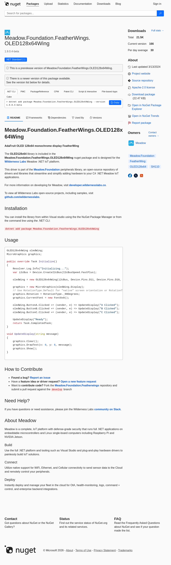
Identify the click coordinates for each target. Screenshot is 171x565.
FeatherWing (138, 161)
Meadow (141, 143)
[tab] (33, 4)
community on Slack (107, 409)
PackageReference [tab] (40, 91)
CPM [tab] (56, 91)
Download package (143, 94)
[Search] (160, 13)
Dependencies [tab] (57, 117)
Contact (11, 519)
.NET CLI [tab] (11, 91)
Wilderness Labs (15, 161)
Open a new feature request (78, 381)
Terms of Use (83, 550)
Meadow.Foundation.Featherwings (77, 385)
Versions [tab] (96, 117)
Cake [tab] (9, 96)
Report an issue (40, 377)
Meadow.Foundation (47, 169)
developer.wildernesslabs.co (87, 185)
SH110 (155, 166)
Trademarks (125, 550)
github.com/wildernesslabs (22, 197)
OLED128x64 (138, 166)
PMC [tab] (23, 91)
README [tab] (13, 117)
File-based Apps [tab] (109, 91)
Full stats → (157, 30)
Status (64, 519)
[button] (115, 102)
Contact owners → (153, 134)
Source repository (142, 80)
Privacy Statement (105, 550)
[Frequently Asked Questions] (117, 519)
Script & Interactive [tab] (87, 91)
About (69, 550)
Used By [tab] (78, 117)
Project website (141, 73)
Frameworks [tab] (34, 117)
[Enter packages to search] (81, 13)
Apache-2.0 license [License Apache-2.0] (143, 87)
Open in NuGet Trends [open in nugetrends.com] (145, 115)
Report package (141, 122)
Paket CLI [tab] (68, 91)
